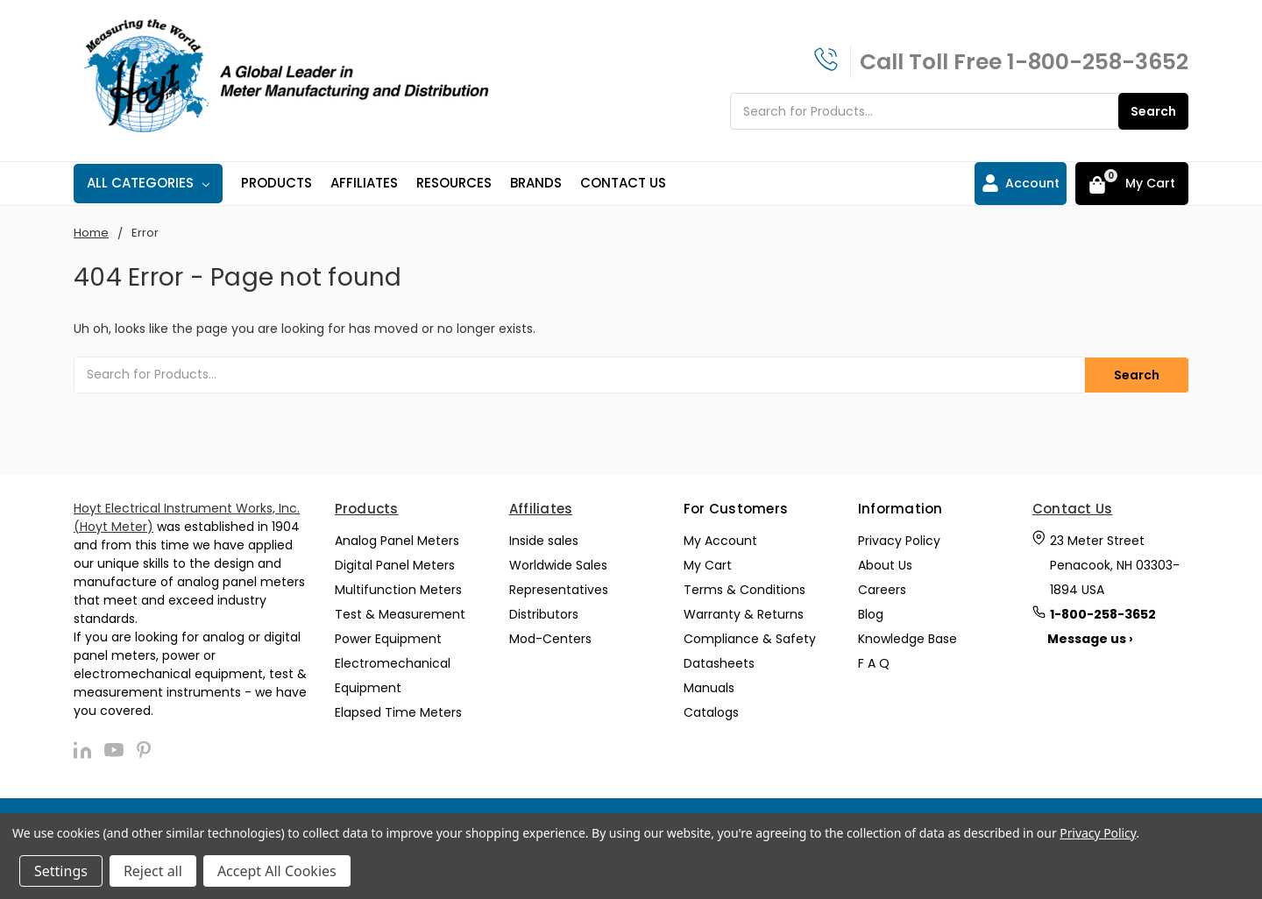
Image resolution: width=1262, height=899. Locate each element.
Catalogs (711, 710)
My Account (720, 539)
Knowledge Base (907, 637)
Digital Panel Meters (395, 563)
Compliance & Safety (750, 637)
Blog (870, 612)
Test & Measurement (400, 612)
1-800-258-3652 (1097, 61)
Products (276, 182)
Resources (454, 182)
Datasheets (719, 661)
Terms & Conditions (744, 588)
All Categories (148, 182)
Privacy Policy (899, 539)
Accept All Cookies (277, 871)
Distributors (543, 612)
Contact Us (623, 182)
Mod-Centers (550, 637)
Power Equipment (388, 637)
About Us (885, 563)
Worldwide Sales (558, 563)
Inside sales (543, 539)
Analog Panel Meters (397, 539)
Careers (882, 588)
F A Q (874, 661)
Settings (61, 871)
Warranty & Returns (744, 612)
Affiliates (364, 182)
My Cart (708, 563)
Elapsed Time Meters (398, 710)
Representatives (558, 588)
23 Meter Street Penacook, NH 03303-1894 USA (1115, 563)
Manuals (709, 686)
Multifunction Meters (398, 588)
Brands (536, 182)
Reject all (153, 871)
